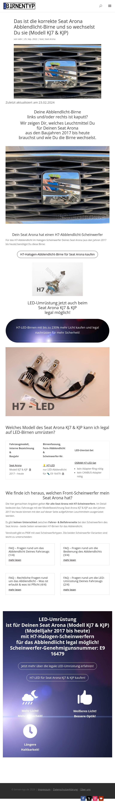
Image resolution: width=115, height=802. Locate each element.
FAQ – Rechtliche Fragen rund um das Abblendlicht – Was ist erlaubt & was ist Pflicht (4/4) (28, 581)
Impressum (44, 789)
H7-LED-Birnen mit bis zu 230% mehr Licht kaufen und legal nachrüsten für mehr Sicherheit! (57, 330)
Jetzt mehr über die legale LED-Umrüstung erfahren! (57, 666)
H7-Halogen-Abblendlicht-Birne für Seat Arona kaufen (57, 254)
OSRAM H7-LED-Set (85, 462)
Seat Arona (50, 39)
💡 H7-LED (49, 465)
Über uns (85, 789)
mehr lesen (15, 560)
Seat (41, 39)
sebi (20, 39)
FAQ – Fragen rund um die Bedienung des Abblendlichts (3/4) (82, 551)
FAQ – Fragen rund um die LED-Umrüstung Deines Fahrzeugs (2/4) (84, 581)
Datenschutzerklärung (65, 789)
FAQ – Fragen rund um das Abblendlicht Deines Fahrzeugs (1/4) (29, 551)
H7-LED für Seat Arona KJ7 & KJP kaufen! (57, 678)
